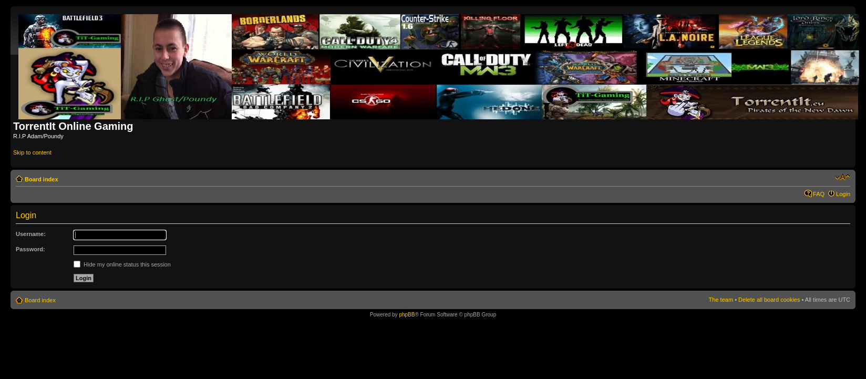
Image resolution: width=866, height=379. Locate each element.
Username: (31, 234)
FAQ (818, 194)
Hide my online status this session (122, 264)
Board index (41, 179)
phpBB (407, 314)
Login (843, 194)
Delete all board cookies (769, 299)
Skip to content (32, 152)
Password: (30, 249)
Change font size (842, 177)
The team (721, 299)
